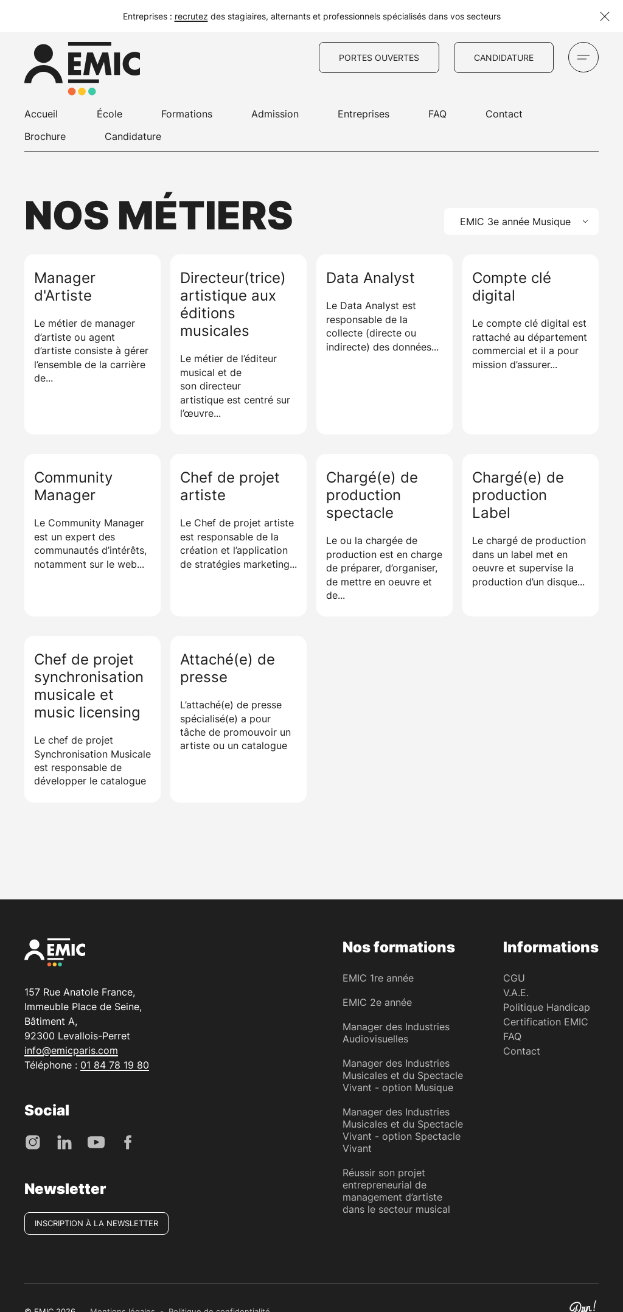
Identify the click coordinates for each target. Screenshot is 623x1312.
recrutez (191, 16)
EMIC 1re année (378, 978)
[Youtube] (96, 1141)
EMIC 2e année (377, 1002)
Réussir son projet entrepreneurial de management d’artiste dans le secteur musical (396, 1191)
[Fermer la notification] (605, 16)
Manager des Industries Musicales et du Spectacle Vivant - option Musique (403, 1075)
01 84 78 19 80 (114, 1065)
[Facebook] (127, 1141)
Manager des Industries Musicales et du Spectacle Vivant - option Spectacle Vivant (403, 1130)
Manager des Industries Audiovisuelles (396, 1033)
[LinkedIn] (64, 1141)
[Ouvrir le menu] (583, 57)
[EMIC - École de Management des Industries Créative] (82, 70)
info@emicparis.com (71, 1050)
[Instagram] (32, 1141)
